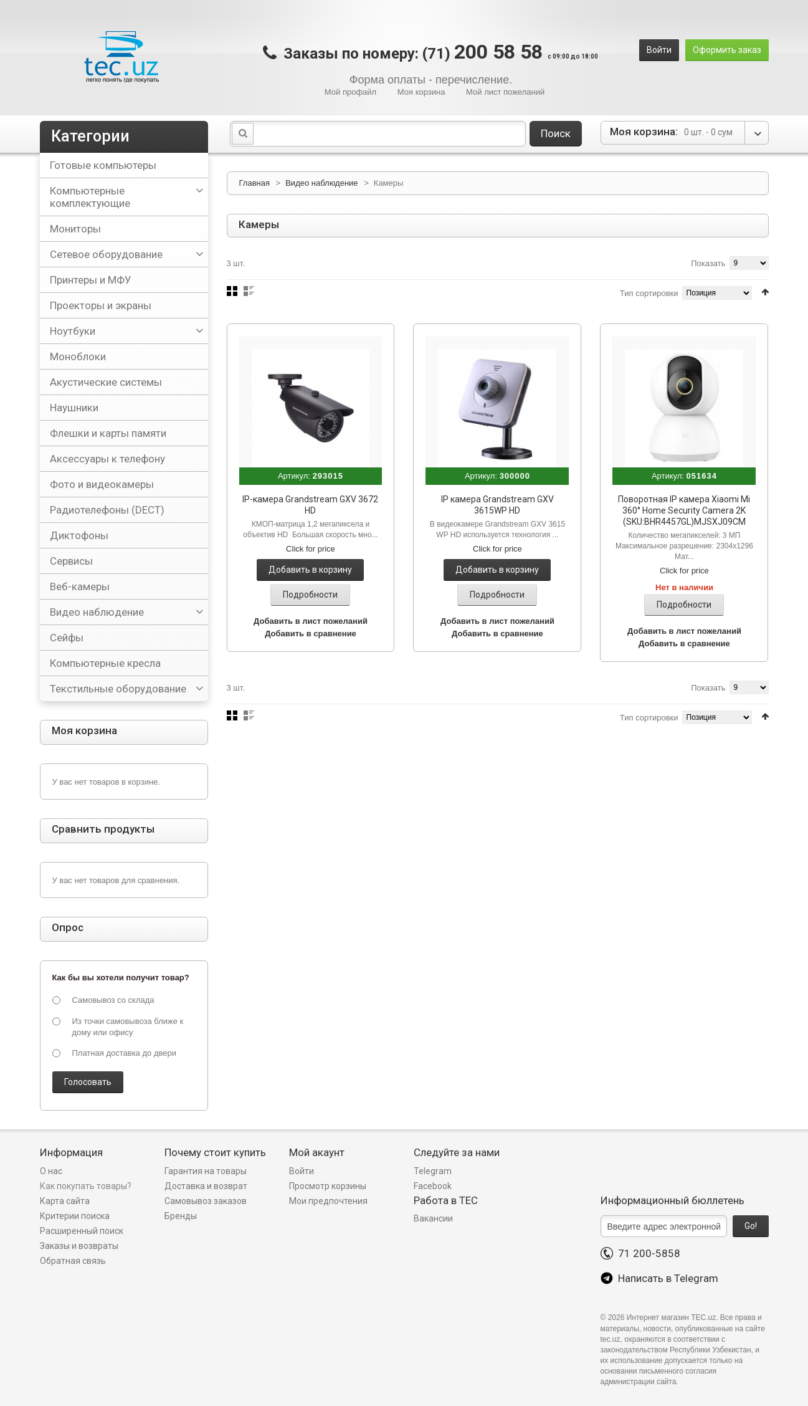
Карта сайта (65, 1201)
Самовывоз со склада (113, 1000)
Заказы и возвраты (79, 1246)
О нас (51, 1171)
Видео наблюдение (322, 183)
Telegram (433, 1171)
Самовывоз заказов (205, 1201)
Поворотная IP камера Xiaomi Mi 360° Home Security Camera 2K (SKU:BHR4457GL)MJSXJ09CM (684, 510)
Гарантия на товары (206, 1171)
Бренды (180, 1216)
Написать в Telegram (659, 1278)
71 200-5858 (640, 1253)
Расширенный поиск (81, 1231)
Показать (708, 263)
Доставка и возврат (205, 1186)
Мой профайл (350, 92)
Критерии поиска (75, 1216)
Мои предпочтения (328, 1201)
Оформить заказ (727, 50)
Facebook (433, 1186)
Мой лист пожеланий (505, 92)
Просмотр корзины (327, 1186)
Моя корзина (421, 92)
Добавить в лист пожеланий (311, 621)
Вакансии (433, 1218)
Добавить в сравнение (310, 633)
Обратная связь (73, 1261)
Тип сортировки (649, 293)
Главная (254, 183)
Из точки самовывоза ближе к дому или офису (128, 1026)
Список (249, 291)
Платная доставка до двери (124, 1053)
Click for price (310, 548)
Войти (659, 50)
